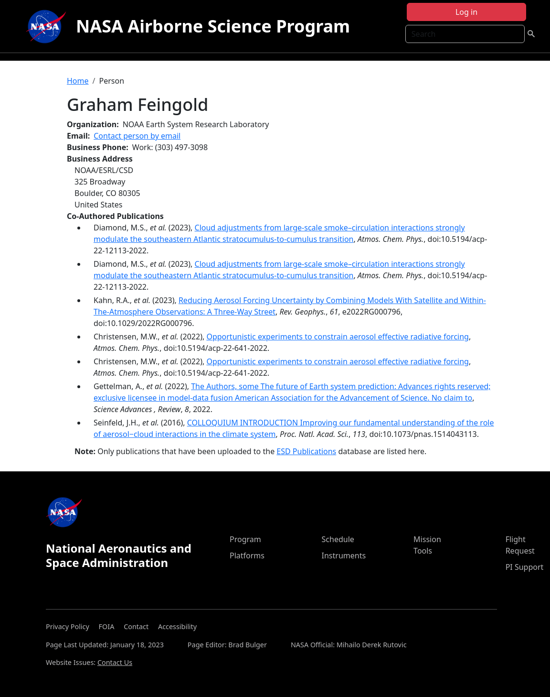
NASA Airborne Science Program (213, 26)
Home (78, 81)
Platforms (247, 555)
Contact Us (114, 662)
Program (245, 539)
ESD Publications (306, 451)
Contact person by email (137, 136)
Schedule (338, 539)
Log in (466, 12)
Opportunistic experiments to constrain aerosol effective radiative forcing (337, 336)
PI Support (525, 567)
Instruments (344, 555)
